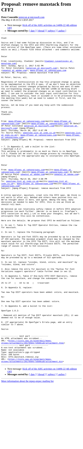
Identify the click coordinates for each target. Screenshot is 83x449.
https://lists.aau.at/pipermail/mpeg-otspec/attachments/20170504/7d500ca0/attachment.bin (32, 425)
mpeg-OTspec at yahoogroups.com (48, 77)
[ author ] (61, 30)
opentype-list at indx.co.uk (39, 152)
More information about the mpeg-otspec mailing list (27, 446)
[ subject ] (51, 30)
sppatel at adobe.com (14, 77)
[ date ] (32, 30)
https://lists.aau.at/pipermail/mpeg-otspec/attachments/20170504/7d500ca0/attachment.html (32, 403)
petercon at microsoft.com (32, 17)
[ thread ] (41, 30)
